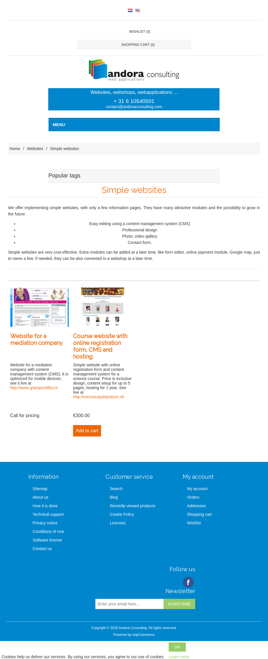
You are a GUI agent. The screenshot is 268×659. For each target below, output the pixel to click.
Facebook (188, 582)
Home (14, 148)
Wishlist (194, 523)
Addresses (196, 506)
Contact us (42, 548)
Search (116, 488)
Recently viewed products (133, 506)
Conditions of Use (48, 531)
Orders (193, 497)
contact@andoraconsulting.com (134, 106)
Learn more (179, 656)
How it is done (45, 506)
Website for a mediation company (36, 339)
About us (40, 497)
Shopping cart (199, 514)
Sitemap (40, 488)
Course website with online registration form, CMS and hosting (100, 346)
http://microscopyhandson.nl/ (98, 397)
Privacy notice (45, 523)
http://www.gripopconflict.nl (34, 387)
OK (177, 647)
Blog (114, 497)
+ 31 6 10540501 (134, 101)
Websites (35, 148)
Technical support (48, 514)
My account (197, 488)
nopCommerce (143, 635)
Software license (47, 540)
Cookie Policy (122, 514)
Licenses (118, 523)
